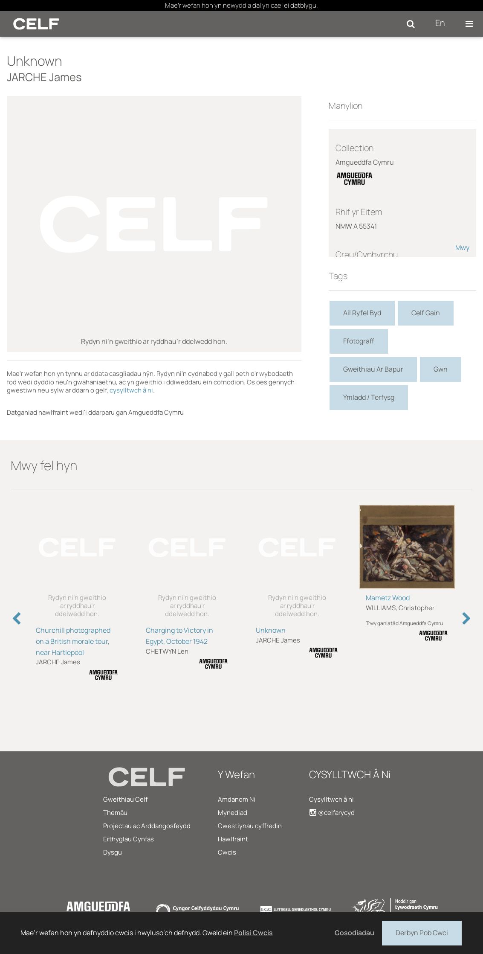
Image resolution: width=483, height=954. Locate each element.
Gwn (441, 369)
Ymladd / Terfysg (368, 397)
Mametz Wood (388, 597)
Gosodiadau (354, 932)
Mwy (462, 247)
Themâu (115, 812)
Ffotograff (358, 341)
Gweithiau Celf (125, 799)
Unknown (271, 630)
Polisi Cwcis (253, 932)
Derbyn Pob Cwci (422, 932)
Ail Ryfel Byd (362, 312)
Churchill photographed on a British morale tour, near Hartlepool (73, 641)
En (440, 23)
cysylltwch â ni (131, 390)
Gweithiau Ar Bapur (373, 369)
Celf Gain (425, 312)
